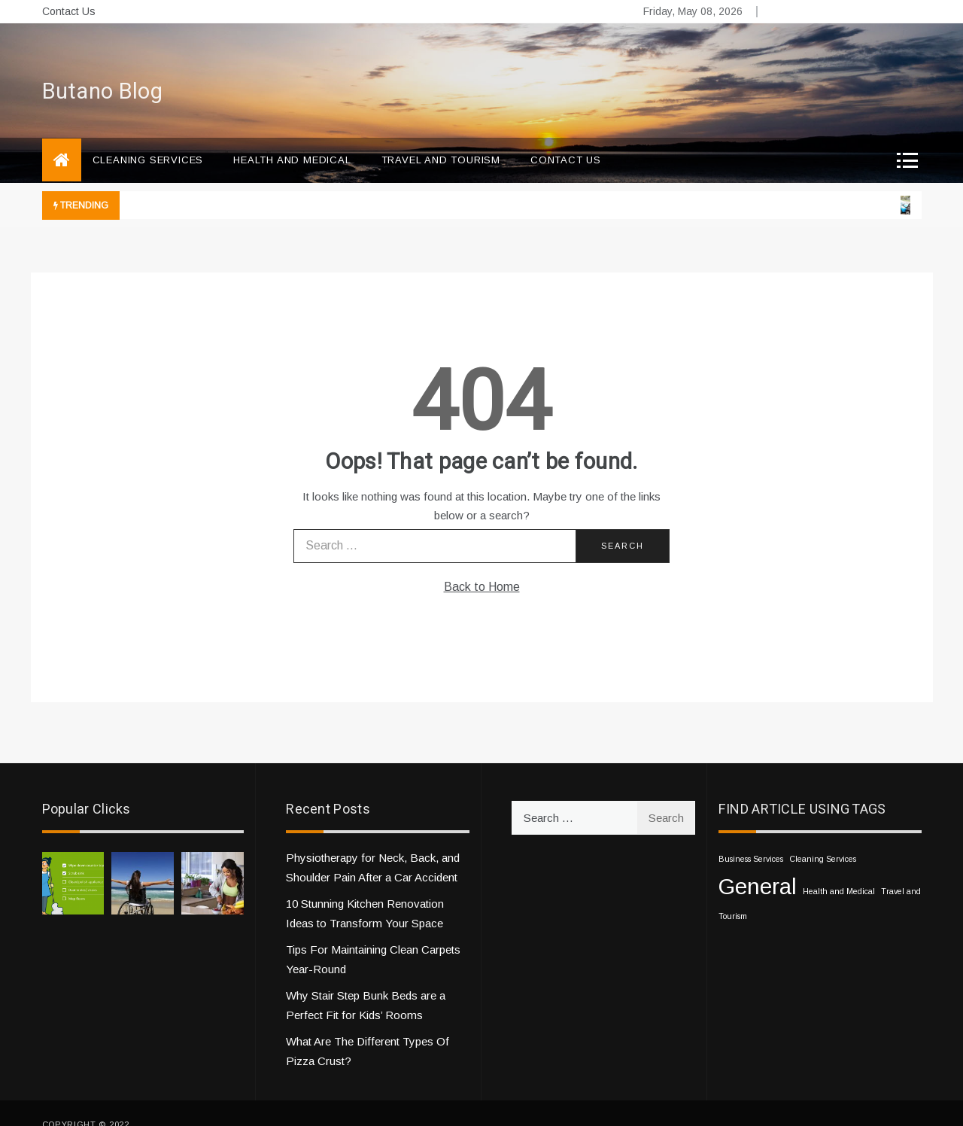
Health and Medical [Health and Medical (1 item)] (839, 868)
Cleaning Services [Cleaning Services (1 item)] (822, 836)
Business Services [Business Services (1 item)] (750, 836)
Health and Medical (292, 137)
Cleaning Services (148, 137)
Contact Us (69, 11)
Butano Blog (102, 69)
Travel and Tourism (440, 137)
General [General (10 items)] (757, 863)
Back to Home (482, 564)
